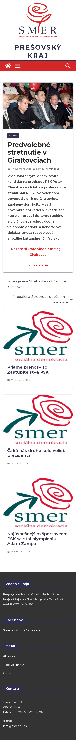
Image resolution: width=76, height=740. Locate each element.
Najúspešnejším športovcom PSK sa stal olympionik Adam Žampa (37, 538)
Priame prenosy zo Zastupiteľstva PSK (28, 370)
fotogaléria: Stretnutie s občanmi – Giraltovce (42, 299)
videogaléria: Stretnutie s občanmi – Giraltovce (34, 284)
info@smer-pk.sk (15, 726)
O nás (7, 673)
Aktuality (9, 656)
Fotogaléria (38, 265)
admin (40, 168)
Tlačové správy (13, 665)
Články (13, 135)
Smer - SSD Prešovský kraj (22, 630)
